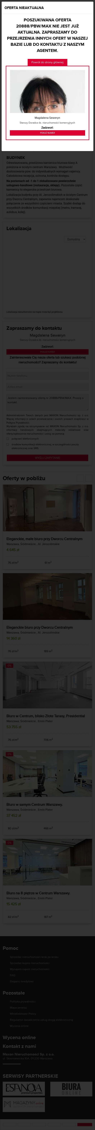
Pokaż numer (47, 133)
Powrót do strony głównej (47, 62)
